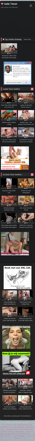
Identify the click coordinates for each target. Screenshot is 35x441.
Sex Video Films (10, 434)
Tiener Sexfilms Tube (9, 425)
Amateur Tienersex (8, 431)
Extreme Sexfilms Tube (24, 425)
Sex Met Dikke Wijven (24, 434)
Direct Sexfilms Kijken (26, 429)
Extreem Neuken (19, 427)
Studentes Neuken (19, 436)
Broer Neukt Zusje (12, 429)
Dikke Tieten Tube (7, 427)
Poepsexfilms (19, 431)
